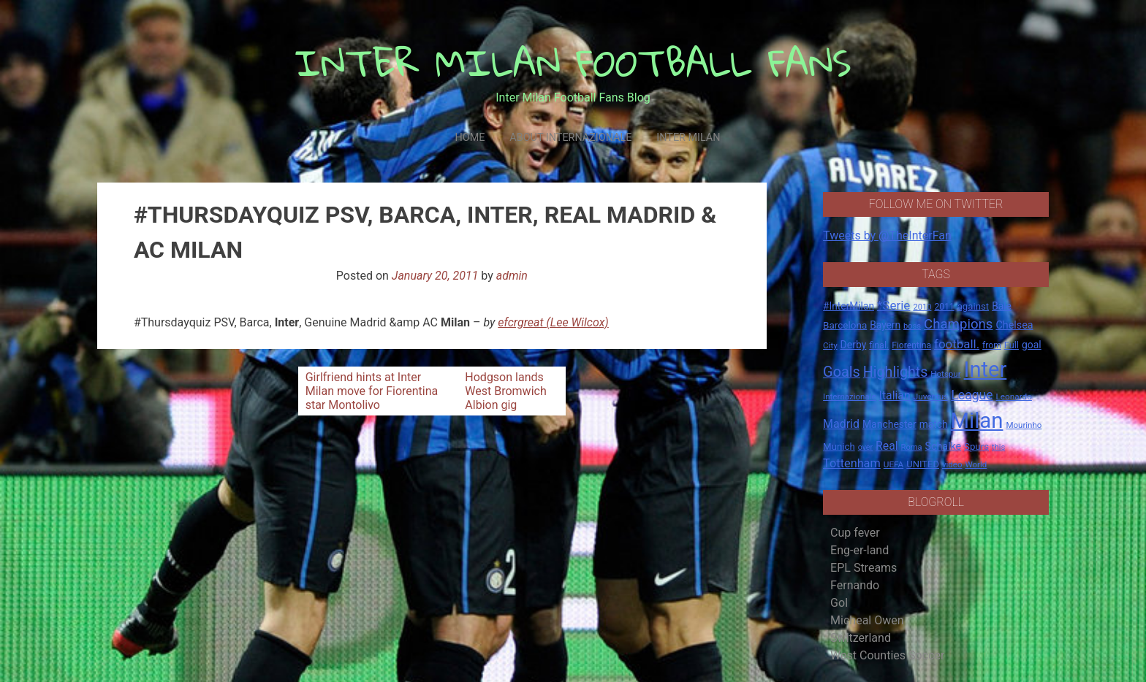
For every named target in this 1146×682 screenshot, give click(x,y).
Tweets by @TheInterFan (887, 235)
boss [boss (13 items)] (912, 326)
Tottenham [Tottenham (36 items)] (852, 463)
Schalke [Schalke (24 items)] (943, 446)
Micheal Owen (866, 620)
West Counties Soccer (887, 655)
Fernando (854, 585)
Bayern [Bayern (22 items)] (885, 325)
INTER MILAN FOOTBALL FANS (573, 62)
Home (470, 137)
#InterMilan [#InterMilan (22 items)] (848, 306)
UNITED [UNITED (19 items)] (922, 464)
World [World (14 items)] (976, 464)
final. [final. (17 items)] (879, 345)
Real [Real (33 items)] (887, 446)
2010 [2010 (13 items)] (922, 307)
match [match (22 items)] (933, 424)
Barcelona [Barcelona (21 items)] (845, 325)
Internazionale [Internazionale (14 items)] (849, 396)
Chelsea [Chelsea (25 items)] (1014, 325)
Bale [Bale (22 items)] (1002, 306)
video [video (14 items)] (952, 464)
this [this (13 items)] (998, 447)
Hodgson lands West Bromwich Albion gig (505, 391)
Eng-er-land (859, 550)
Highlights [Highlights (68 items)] (895, 372)
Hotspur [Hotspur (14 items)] (945, 374)
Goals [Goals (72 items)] (841, 372)
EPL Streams (863, 568)
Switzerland (860, 638)
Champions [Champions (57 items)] (958, 324)
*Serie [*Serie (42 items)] (893, 305)
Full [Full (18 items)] (1011, 345)
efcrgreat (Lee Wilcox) (553, 322)
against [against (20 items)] (973, 306)
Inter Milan (688, 137)
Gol (839, 603)
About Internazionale (570, 137)
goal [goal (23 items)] (1031, 344)
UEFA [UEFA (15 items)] (894, 464)
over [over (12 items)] (865, 447)
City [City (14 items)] (830, 345)
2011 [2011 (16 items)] (944, 307)
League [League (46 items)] (972, 395)
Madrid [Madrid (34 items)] (841, 424)
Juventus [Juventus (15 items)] (931, 396)
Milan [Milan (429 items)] (976, 420)
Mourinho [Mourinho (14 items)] (1023, 425)
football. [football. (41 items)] (956, 344)
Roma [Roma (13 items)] (911, 447)
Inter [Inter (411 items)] (985, 369)
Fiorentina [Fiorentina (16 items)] (911, 345)
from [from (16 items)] (991, 345)
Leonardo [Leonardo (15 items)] (1013, 396)
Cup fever (855, 533)
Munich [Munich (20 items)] (839, 446)
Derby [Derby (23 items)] (853, 344)
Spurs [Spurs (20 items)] (976, 446)
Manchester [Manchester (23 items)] (889, 424)
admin (512, 276)
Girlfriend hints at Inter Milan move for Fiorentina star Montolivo (372, 391)
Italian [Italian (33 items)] (895, 395)
